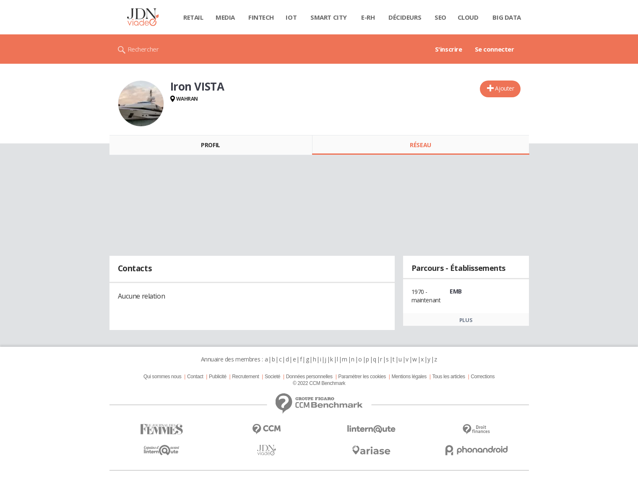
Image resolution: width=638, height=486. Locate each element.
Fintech (261, 17)
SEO (440, 17)
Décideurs (404, 17)
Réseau (420, 145)
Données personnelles (309, 376)
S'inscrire (448, 49)
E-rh (368, 17)
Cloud (468, 17)
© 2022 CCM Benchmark (319, 383)
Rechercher (143, 49)
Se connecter (494, 49)
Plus (465, 320)
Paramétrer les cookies (361, 376)
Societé (272, 376)
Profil (210, 145)
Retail (193, 17)
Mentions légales (408, 376)
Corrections (483, 376)
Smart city (328, 17)
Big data (506, 17)
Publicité (218, 376)
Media (225, 17)
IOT (291, 17)
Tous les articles (448, 376)
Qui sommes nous (162, 376)
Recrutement (245, 376)
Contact (195, 376)
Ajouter (504, 88)
